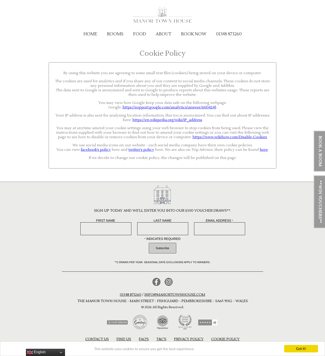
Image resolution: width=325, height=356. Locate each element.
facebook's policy (96, 149)
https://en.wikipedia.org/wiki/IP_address (167, 120)
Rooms (115, 34)
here (264, 149)
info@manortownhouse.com (174, 294)
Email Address (219, 220)
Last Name (162, 220)
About (163, 34)
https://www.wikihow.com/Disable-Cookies (230, 137)
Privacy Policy (189, 339)
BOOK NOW (193, 34)
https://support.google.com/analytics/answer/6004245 (169, 107)
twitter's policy (141, 149)
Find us (123, 339)
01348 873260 (229, 34)
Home (90, 34)
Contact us (97, 339)
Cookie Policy (225, 339)
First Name (105, 220)
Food (139, 34)
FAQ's (144, 339)
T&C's (161, 339)
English (36, 352)
